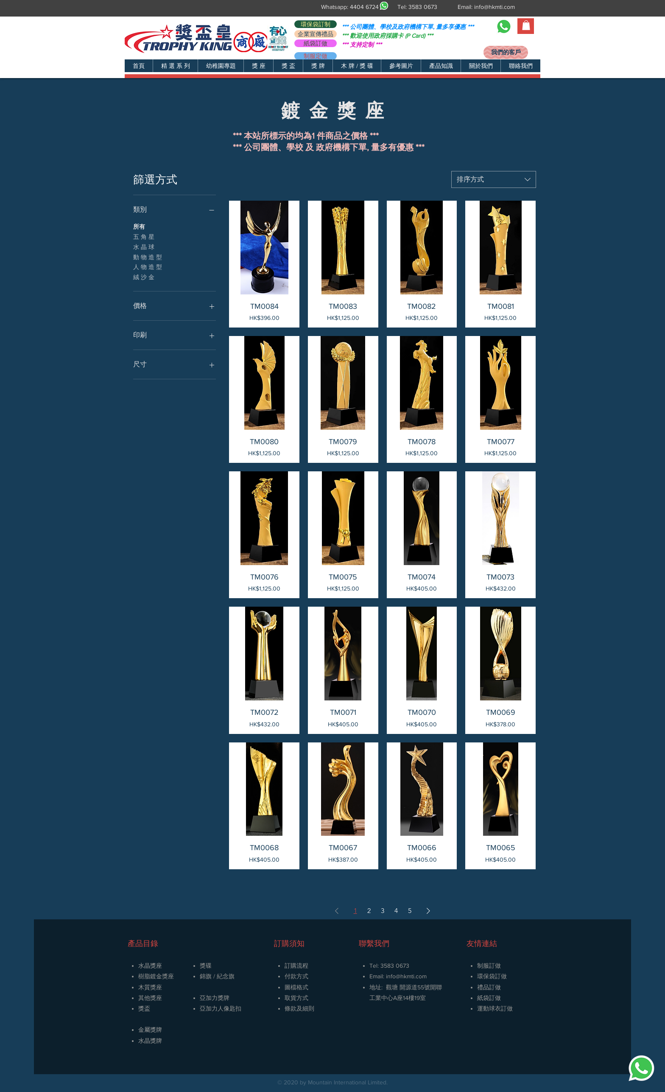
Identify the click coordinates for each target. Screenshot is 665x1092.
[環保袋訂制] (315, 24)
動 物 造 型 (147, 256)
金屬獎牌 (150, 1029)
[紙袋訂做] (315, 43)
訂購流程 (296, 965)
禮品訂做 (489, 987)
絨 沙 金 (143, 276)
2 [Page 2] (369, 911)
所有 (139, 226)
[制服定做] (315, 56)
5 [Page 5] (409, 911)
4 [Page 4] (396, 911)
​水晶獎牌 (150, 1040)
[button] (175, 65)
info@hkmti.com (494, 6)
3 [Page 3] (382, 911)
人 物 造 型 (147, 266)
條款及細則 (299, 1008)
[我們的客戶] (505, 52)
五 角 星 (143, 236)
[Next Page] (428, 910)
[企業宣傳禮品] (315, 34)
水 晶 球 (143, 246)
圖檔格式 (296, 987)
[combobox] (493, 179)
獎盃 (144, 1008)
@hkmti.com (411, 976)
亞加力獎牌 (214, 997)
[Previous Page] (337, 910)
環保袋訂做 (492, 976)
